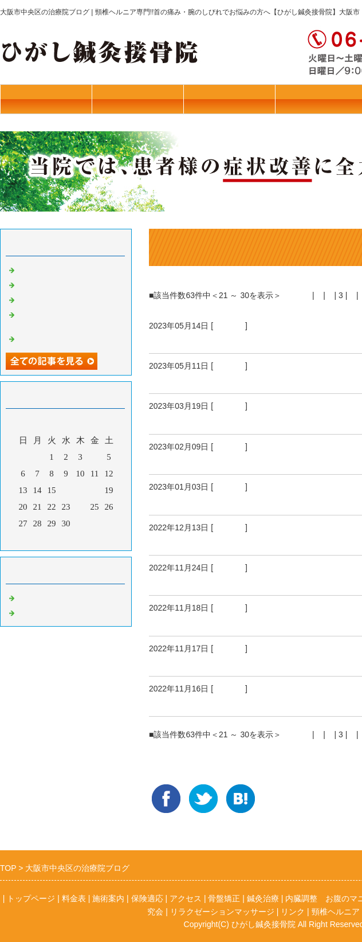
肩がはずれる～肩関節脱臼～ (216, 379)
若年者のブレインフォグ (64, 337)
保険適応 (147, 898)
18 (95, 490)
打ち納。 (169, 541)
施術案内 (229, 98)
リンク (293, 911)
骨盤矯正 (229, 325)
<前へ (299, 295)
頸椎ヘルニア (180, 420)
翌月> (88, 539)
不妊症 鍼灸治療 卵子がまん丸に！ (238, 460)
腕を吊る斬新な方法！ (200, 339)
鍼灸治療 (34, 611)
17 (80, 490)
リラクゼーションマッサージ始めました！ (68, 318)
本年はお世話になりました (68, 283)
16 (66, 490)
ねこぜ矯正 (38, 268)
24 (80, 506)
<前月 (44, 539)
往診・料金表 (46, 98)
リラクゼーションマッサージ (222, 911)
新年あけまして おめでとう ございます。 (252, 501)
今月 (65, 539)
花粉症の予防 (43, 298)
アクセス (186, 898)
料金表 (74, 898)
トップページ (137, 98)
